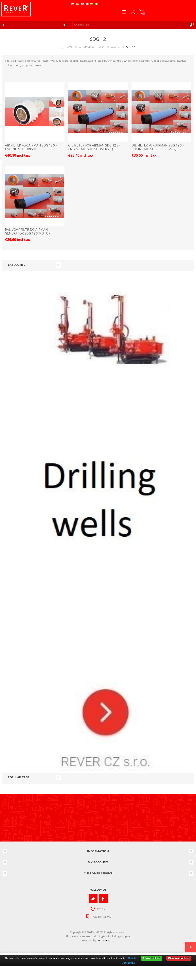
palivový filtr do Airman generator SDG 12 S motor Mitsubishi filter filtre (27, 233)
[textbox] (130, 25)
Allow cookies (151, 958)
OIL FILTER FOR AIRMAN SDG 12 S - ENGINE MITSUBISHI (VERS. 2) (158, 147)
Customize (128, 962)
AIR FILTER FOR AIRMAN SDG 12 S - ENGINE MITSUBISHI (31, 147)
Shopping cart (141, 12)
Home (69, 47)
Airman (115, 47)
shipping (125, 936)
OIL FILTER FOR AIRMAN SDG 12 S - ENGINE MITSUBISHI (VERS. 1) (94, 147)
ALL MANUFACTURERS (92, 47)
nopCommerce (105, 940)
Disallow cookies (178, 958)
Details (132, 958)
